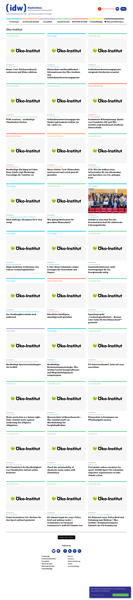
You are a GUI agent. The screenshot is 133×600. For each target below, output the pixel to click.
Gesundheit (47, 22)
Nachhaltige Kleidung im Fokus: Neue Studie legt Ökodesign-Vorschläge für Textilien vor (22, 172)
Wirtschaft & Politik (79, 22)
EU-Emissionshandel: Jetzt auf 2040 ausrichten (106, 366)
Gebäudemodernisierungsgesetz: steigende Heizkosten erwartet (104, 71)
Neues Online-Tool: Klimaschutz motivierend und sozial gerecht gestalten (63, 172)
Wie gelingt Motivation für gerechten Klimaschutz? (60, 221)
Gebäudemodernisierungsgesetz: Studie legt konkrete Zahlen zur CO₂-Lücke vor (63, 122)
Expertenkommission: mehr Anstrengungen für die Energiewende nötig (101, 269)
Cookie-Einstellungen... (98, 595)
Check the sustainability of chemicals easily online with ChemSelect (61, 470)
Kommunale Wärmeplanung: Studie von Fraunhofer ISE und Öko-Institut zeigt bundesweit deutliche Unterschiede (106, 123)
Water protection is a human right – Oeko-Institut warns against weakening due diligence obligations (24, 421)
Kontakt (70, 564)
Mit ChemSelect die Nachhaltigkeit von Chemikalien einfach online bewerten (23, 470)
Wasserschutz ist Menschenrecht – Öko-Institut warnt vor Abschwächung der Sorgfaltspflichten (64, 421)
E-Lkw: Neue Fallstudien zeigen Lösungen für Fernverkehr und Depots (63, 269)
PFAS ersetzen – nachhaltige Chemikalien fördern (20, 121)
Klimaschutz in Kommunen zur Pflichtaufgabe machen (103, 418)
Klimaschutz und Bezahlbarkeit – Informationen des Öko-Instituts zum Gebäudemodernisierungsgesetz (63, 73)
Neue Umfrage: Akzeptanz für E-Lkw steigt (24, 221)
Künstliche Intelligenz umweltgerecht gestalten (59, 316)
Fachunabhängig (95, 22)
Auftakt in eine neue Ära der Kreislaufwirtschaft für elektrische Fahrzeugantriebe (105, 222)
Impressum (71, 559)
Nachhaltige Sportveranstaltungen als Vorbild (23, 366)
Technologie (14, 22)
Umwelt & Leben (63, 22)
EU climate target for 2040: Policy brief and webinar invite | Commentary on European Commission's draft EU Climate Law (65, 521)
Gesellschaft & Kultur (31, 22)
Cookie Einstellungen (73, 566)
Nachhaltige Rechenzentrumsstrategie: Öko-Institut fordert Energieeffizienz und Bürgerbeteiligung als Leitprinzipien (63, 370)
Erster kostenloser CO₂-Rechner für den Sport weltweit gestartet (23, 519)
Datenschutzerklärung (74, 561)
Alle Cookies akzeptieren (120, 595)
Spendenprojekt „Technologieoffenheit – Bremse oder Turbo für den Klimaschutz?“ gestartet (105, 318)
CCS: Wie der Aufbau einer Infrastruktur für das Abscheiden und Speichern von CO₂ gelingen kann (104, 173)
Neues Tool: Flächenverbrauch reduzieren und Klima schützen (21, 71)
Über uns (70, 556)
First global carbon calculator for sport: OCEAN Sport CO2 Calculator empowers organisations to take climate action (105, 471)
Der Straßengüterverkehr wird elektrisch (21, 316)
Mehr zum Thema (66, 537)
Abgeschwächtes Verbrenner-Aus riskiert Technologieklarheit (22, 268)
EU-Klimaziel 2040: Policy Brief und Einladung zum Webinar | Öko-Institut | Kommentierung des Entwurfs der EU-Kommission (106, 521)
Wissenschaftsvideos (113, 22)
